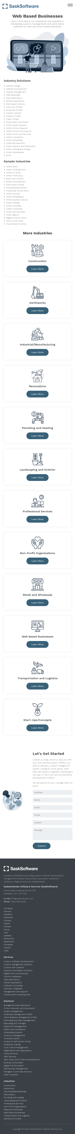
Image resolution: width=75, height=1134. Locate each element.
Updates (7, 935)
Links (6, 950)
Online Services (11, 1053)
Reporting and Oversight (15, 1023)
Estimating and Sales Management (19, 1020)
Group (6, 929)
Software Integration (13, 988)
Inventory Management (14, 1035)
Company (8, 908)
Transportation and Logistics (17, 1115)
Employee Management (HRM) (18, 1014)
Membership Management (16, 1068)
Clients (7, 923)
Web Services (10, 1056)
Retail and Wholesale (13, 1109)
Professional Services (13, 1103)
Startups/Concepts (12, 1118)
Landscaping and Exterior (15, 1100)
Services (7, 911)
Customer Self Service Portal (17, 1041)
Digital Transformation (14, 1065)
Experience (9, 941)
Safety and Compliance (14, 1029)
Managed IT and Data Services (18, 1071)
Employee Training (12, 1044)
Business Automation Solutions (18, 970)
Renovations (9, 1094)
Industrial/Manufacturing (15, 1091)
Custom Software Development (18, 961)
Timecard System (12, 1038)
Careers (7, 947)
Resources (9, 938)
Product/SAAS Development (17, 994)
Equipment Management (15, 1026)
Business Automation (13, 1062)
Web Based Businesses (14, 1112)
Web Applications (12, 979)
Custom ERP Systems (14, 967)
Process (7, 920)
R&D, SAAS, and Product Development (22, 1059)
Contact (7, 926)
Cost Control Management (16, 1047)
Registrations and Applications (17, 1050)
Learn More (37, 269)
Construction (10, 1085)
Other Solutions (11, 1074)
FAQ (6, 932)
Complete (8, 944)
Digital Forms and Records (16, 973)
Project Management (13, 1011)
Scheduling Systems (13, 1032)
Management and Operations (17, 1005)
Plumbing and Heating (14, 1097)
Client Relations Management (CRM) (20, 1017)
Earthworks (9, 1088)
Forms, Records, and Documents (19, 1008)
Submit (42, 846)
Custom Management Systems (18, 964)
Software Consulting (13, 985)
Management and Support (16, 991)
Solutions (8, 914)
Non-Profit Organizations (15, 1106)
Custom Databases (12, 976)
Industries (8, 917)
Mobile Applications (13, 982)
